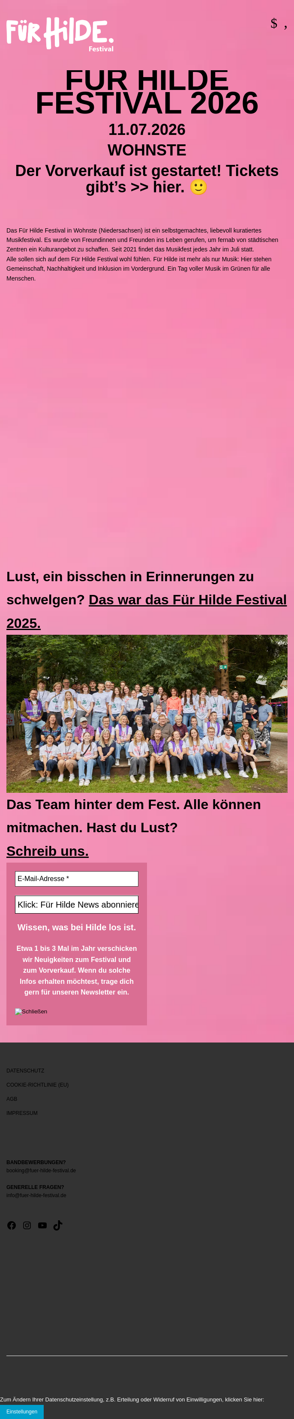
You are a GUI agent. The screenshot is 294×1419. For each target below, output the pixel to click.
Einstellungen (21, 1412)
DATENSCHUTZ (25, 1071)
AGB (11, 1099)
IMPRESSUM (22, 1113)
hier (166, 187)
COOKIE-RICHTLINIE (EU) (37, 1085)
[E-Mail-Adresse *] (76, 879)
